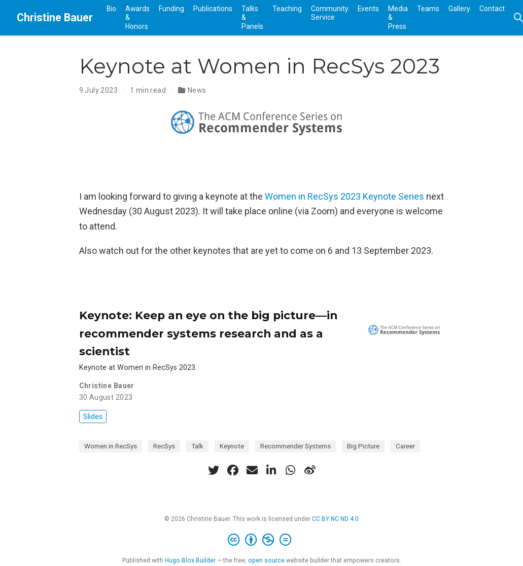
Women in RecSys (110, 446)
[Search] (518, 18)
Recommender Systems (295, 446)
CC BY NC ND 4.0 (335, 518)
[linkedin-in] (271, 470)
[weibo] (310, 470)
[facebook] (232, 470)
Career (405, 446)
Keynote (232, 446)
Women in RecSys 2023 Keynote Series (344, 196)
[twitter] (213, 470)
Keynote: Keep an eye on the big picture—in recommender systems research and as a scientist (208, 333)
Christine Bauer (55, 17)
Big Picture (363, 446)
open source (266, 560)
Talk (197, 446)
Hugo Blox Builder (190, 560)
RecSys (164, 446)
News (197, 90)
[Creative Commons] (261, 540)
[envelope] (252, 470)
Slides (92, 416)
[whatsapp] (290, 470)
